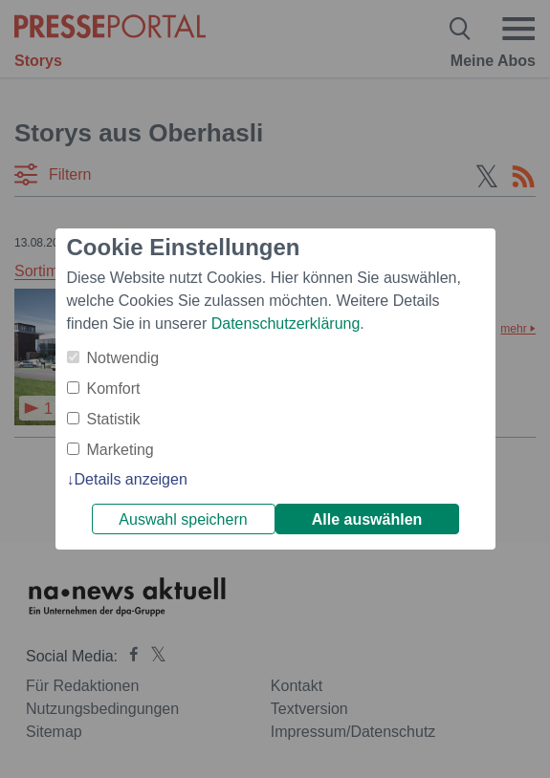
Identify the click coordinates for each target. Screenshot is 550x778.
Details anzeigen (131, 479)
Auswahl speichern (183, 519)
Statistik (114, 419)
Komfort (114, 388)
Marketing (120, 450)
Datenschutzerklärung (286, 323)
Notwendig (123, 358)
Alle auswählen (367, 519)
